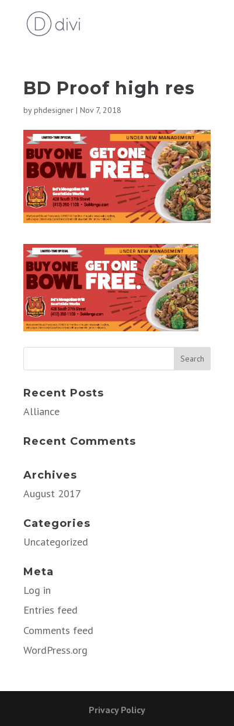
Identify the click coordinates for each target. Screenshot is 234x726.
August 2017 (52, 493)
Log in (37, 590)
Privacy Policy (117, 710)
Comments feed (58, 630)
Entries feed (50, 610)
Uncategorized (55, 541)
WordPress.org (55, 650)
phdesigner (54, 110)
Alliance (41, 411)
